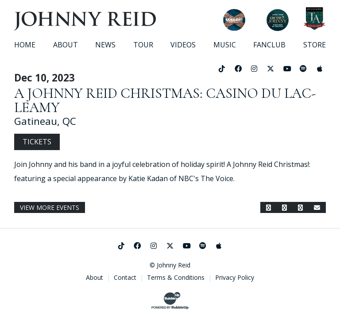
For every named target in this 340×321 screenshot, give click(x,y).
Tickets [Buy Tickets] (37, 142)
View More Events (49, 207)
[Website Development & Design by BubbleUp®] (170, 300)
